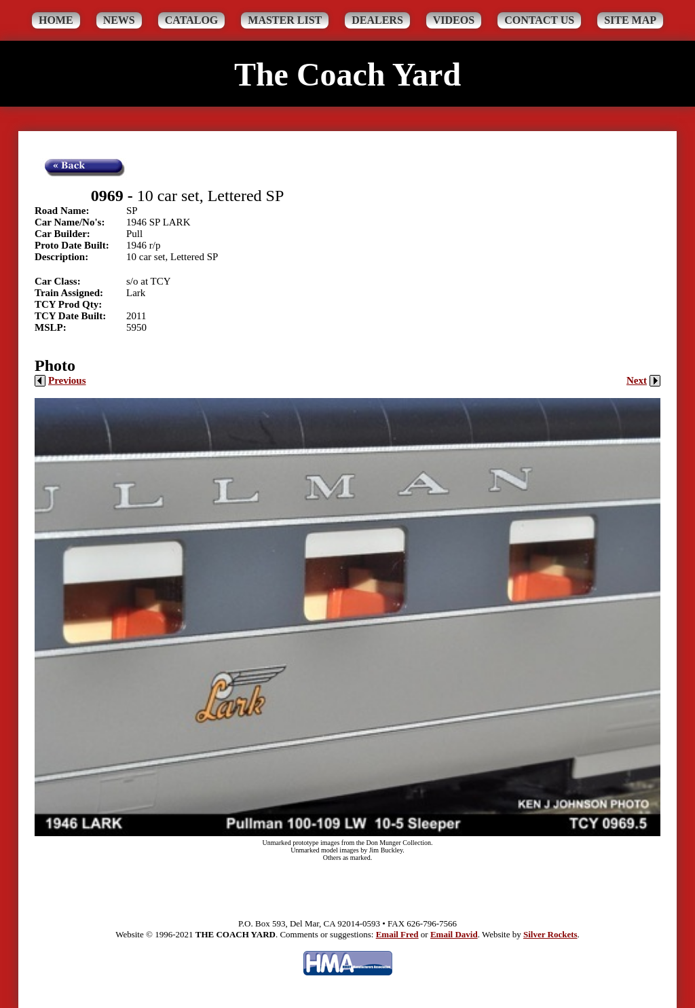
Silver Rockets (550, 934)
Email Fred (397, 934)
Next (643, 380)
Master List (285, 20)
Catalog (192, 20)
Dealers (377, 20)
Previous (60, 380)
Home (56, 20)
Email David (454, 934)
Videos (453, 20)
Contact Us (539, 20)
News (119, 20)
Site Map (630, 20)
